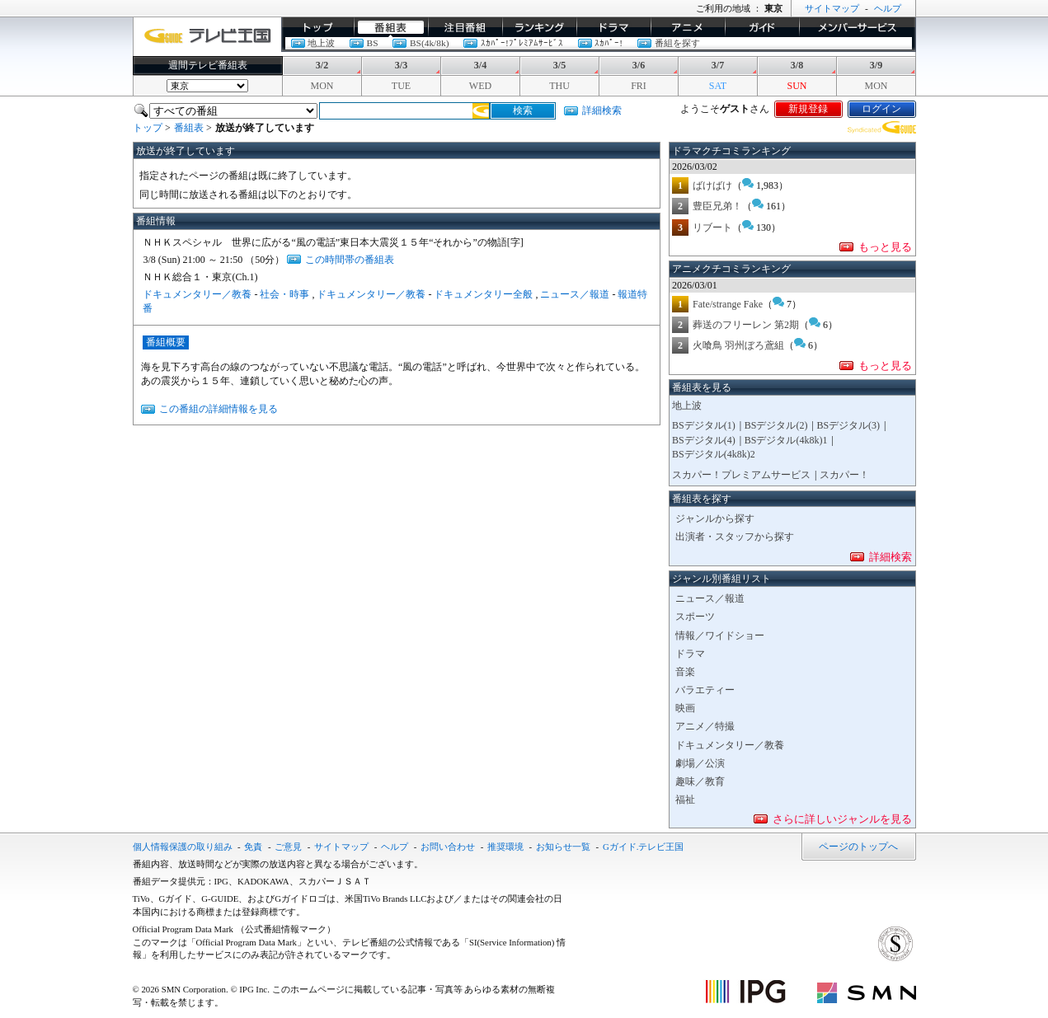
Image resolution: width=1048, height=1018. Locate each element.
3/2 (322, 65)
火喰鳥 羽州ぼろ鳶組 (738, 345)
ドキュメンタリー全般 (483, 294)
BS (372, 43)
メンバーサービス (857, 27)
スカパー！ (844, 475)
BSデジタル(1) (703, 425)
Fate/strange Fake (728, 304)
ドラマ (613, 27)
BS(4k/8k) (429, 43)
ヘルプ (887, 8)
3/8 (797, 65)
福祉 (685, 799)
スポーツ (695, 616)
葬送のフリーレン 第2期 (746, 325)
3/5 (559, 65)
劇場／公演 (700, 763)
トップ (317, 27)
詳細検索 (602, 110)
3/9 (876, 65)
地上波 (321, 43)
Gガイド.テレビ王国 (643, 846)
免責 (253, 846)
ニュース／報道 (574, 294)
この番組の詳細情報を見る (218, 409)
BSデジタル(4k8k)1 (786, 440)
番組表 (391, 27)
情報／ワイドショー (719, 635)
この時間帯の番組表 (349, 259)
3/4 (480, 65)
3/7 (718, 65)
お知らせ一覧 (563, 846)
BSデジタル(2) (776, 425)
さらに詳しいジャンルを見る (842, 819)
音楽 (685, 672)
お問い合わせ (448, 846)
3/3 (401, 65)
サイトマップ (832, 8)
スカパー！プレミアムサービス (741, 475)
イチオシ (465, 27)
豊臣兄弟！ (717, 206)
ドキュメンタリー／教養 (197, 294)
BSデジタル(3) (848, 425)
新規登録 (808, 109)
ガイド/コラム (762, 27)
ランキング (539, 27)
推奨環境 (505, 846)
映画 (685, 708)
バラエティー (705, 690)
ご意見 (288, 846)
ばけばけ (712, 185)
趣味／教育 (700, 781)
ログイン (881, 109)
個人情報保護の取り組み (183, 846)
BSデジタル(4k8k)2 (713, 454)
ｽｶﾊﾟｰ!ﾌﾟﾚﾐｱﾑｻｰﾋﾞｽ (522, 43)
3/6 (638, 65)
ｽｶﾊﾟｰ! (608, 43)
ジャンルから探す (714, 518)
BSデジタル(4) (703, 440)
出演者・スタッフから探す (734, 536)
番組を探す (677, 43)
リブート (712, 227)
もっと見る (885, 247)
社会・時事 (284, 294)
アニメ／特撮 (705, 726)
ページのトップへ (858, 846)
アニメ (688, 27)
